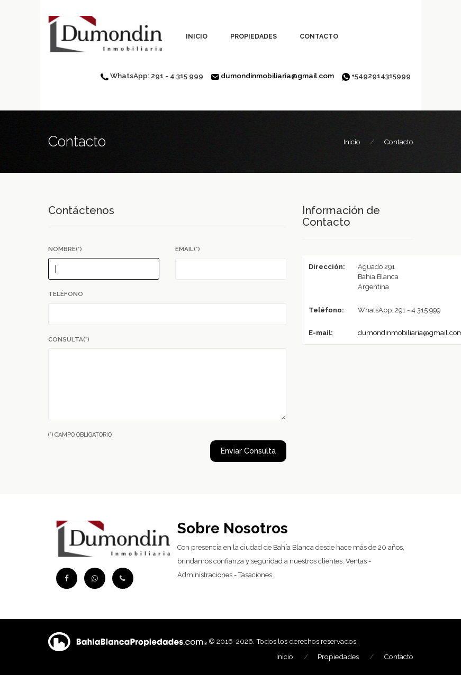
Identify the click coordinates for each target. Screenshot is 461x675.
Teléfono (65, 294)
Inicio (196, 36)
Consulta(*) (68, 339)
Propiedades (253, 36)
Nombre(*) (65, 249)
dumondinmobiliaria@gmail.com (277, 75)
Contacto (319, 36)
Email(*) (187, 249)
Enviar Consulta (248, 451)
